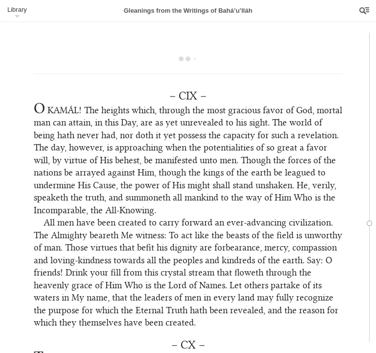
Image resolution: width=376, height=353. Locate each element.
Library (17, 9)
